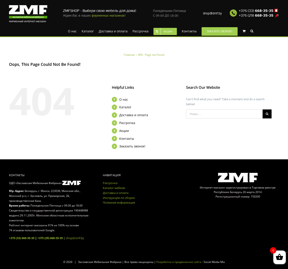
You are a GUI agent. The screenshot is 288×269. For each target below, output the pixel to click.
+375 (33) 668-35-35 (21, 238)
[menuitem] (72, 30)
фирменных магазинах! (109, 16)
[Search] (251, 30)
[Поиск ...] (224, 113)
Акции (124, 131)
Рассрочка (127, 123)
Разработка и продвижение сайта (178, 262)
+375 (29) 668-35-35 (50, 238)
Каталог (125, 107)
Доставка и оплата (133, 115)
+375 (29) (256, 15)
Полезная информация (119, 202)
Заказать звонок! (132, 146)
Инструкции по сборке (119, 198)
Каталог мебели (114, 188)
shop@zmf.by (212, 13)
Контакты (126, 138)
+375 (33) (256, 11)
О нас (123, 99)
